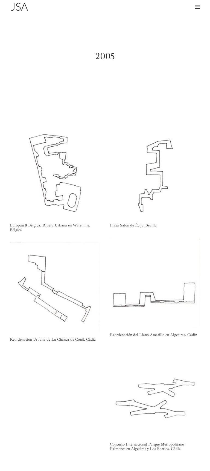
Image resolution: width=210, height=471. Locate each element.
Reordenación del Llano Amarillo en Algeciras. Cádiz (153, 334)
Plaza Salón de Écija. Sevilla (133, 225)
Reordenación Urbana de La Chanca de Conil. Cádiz (53, 339)
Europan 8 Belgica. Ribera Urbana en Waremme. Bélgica (50, 227)
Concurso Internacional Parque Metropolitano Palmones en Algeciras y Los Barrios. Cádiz (147, 446)
